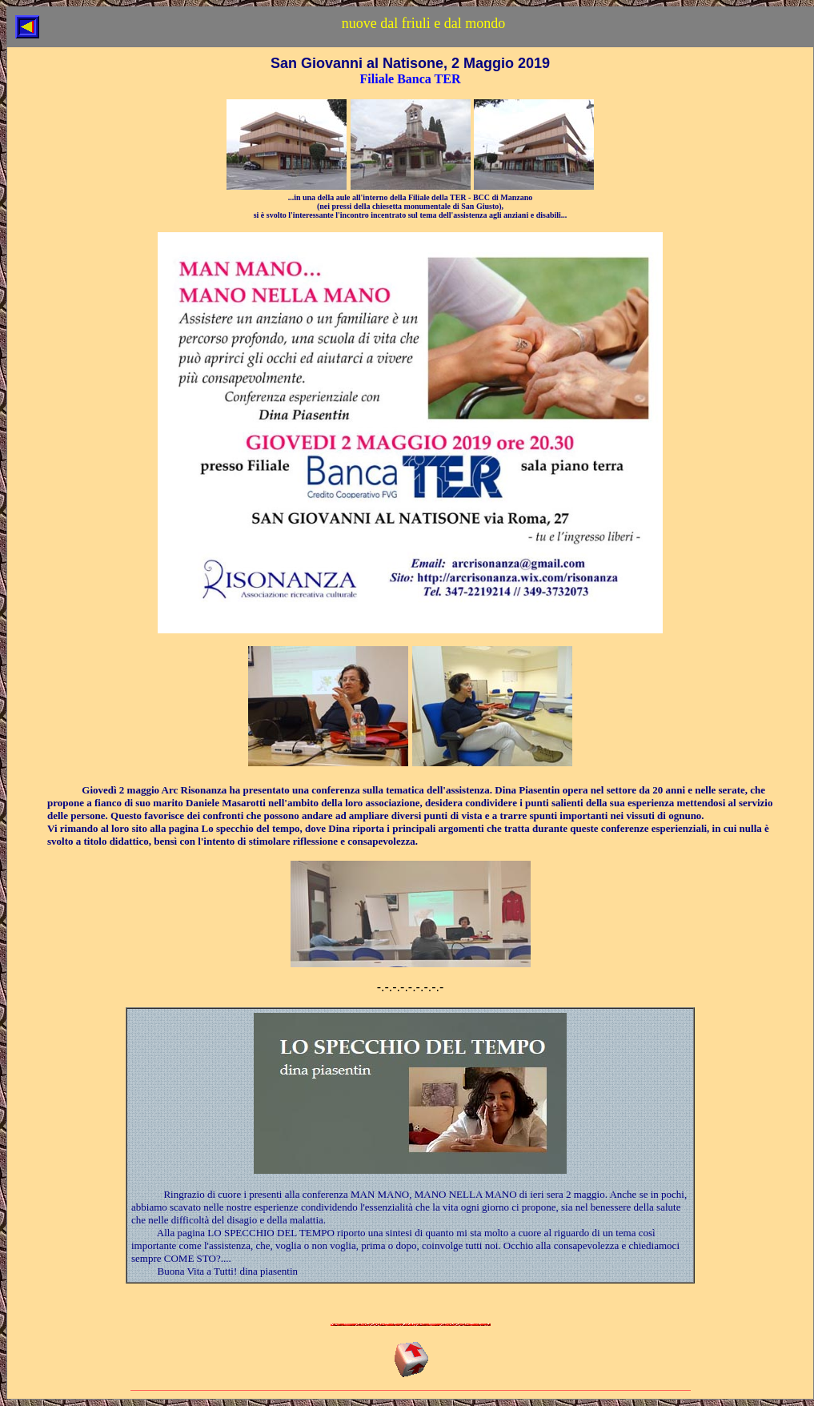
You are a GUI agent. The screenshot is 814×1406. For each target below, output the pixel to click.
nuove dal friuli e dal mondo (423, 23)
